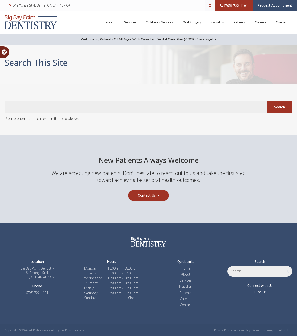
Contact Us (147, 195)
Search (256, 330)
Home (185, 268)
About (185, 274)
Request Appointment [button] (273, 5)
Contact (282, 22)
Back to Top (284, 330)
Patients (239, 22)
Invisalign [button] (217, 22)
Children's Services (159, 22)
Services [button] (130, 22)
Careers (261, 22)
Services (186, 280)
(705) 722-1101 (231, 5)
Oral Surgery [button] (192, 22)
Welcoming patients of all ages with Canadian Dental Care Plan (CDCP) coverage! (147, 39)
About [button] (110, 22)
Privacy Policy (223, 330)
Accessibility (242, 330)
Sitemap (269, 330)
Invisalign (185, 286)
